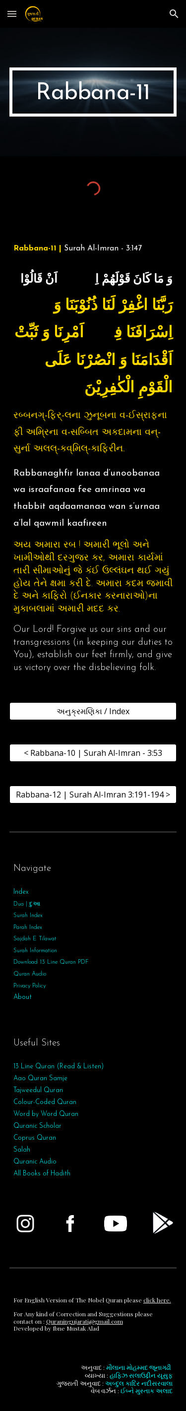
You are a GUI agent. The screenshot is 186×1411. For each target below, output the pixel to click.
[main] (93, 92)
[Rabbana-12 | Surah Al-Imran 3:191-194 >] (93, 794)
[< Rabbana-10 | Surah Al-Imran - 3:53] (93, 752)
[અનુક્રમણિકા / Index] (93, 711)
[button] (12, 13)
